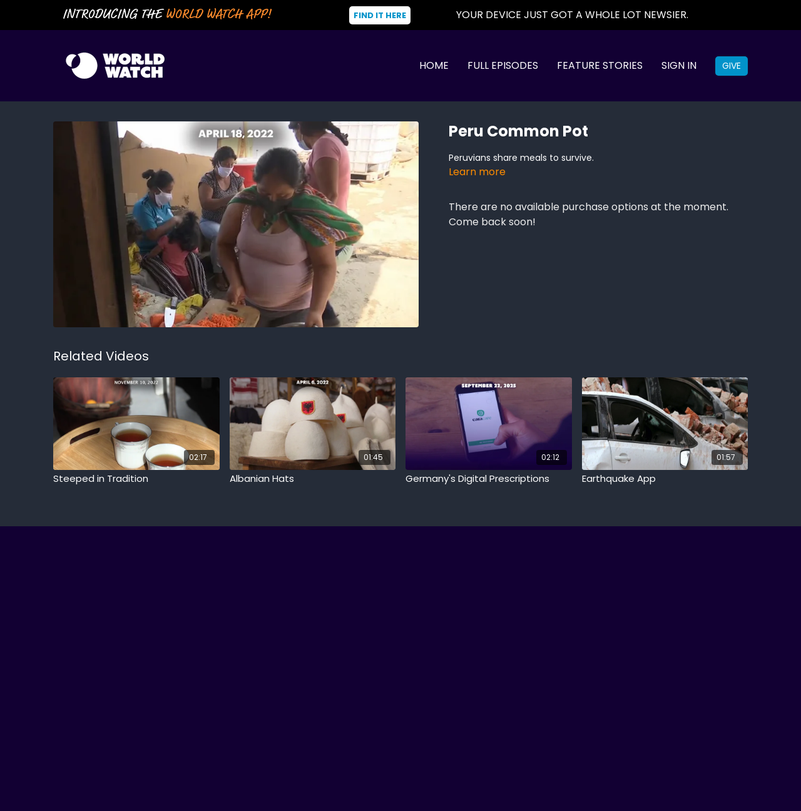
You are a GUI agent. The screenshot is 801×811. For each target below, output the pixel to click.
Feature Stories (600, 65)
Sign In (678, 65)
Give (731, 65)
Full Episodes (502, 65)
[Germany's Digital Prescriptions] (489, 479)
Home (434, 65)
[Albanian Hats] (313, 479)
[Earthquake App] (665, 479)
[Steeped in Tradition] (136, 479)
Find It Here (380, 15)
